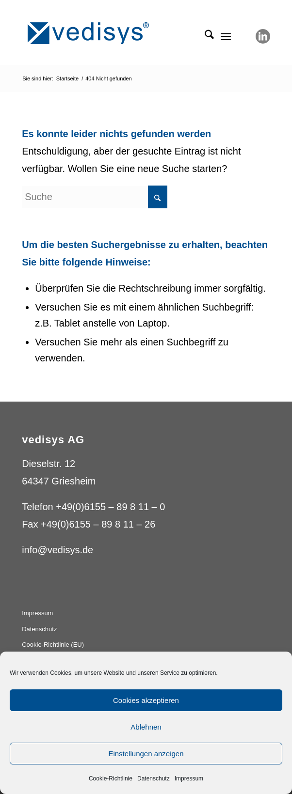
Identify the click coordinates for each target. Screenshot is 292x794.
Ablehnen (145, 727)
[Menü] (226, 36)
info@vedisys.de (57, 550)
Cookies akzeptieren (146, 700)
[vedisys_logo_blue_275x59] (121, 33)
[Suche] (204, 36)
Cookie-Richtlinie (110, 778)
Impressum (189, 778)
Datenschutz (153, 778)
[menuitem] (204, 36)
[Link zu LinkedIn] (263, 36)
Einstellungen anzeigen (145, 753)
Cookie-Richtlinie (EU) (53, 644)
